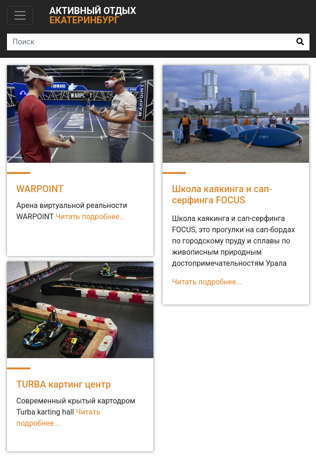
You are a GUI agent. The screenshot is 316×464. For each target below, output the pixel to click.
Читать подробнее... (90, 216)
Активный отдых (92, 15)
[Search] (149, 42)
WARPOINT (39, 188)
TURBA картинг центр (63, 384)
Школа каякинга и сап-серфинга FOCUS (222, 194)
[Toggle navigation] (20, 15)
